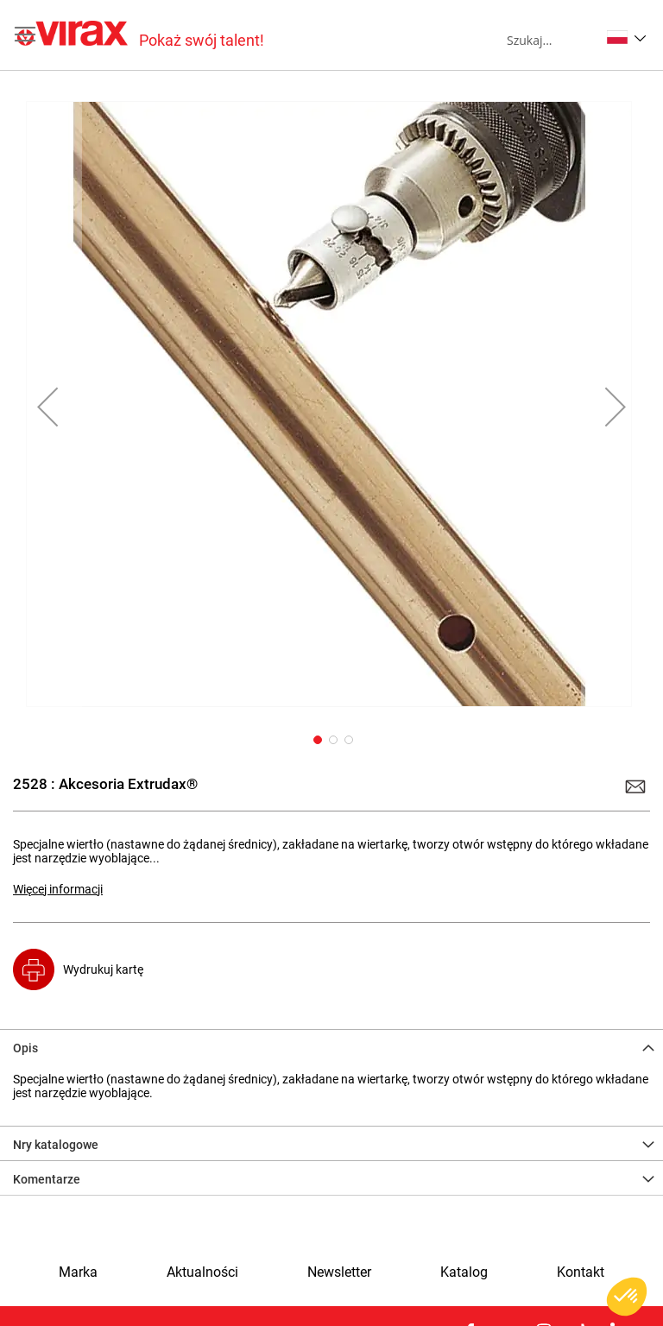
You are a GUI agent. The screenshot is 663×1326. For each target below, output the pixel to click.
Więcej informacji (58, 889)
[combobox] (553, 40)
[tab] (331, 1046)
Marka (78, 1272)
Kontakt (580, 1272)
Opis (25, 1048)
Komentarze (46, 1179)
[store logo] (140, 35)
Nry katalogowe (55, 1145)
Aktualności (202, 1272)
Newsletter (339, 1272)
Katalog (464, 1272)
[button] (626, 37)
